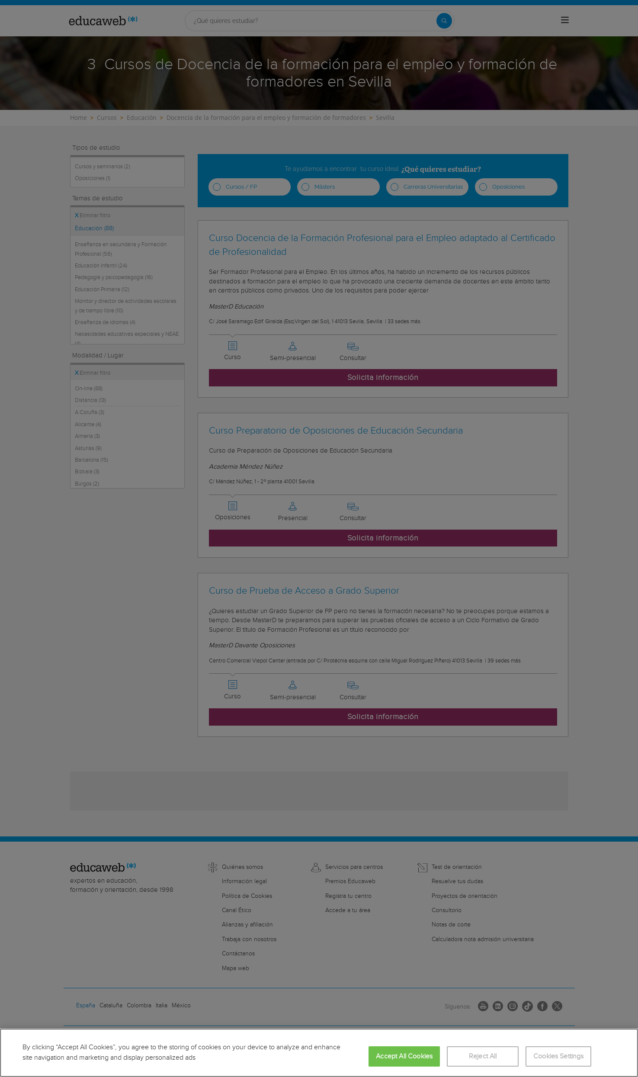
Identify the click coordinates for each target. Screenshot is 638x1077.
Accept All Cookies (404, 1056)
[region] (319, 1053)
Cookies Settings (558, 1056)
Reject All (483, 1056)
